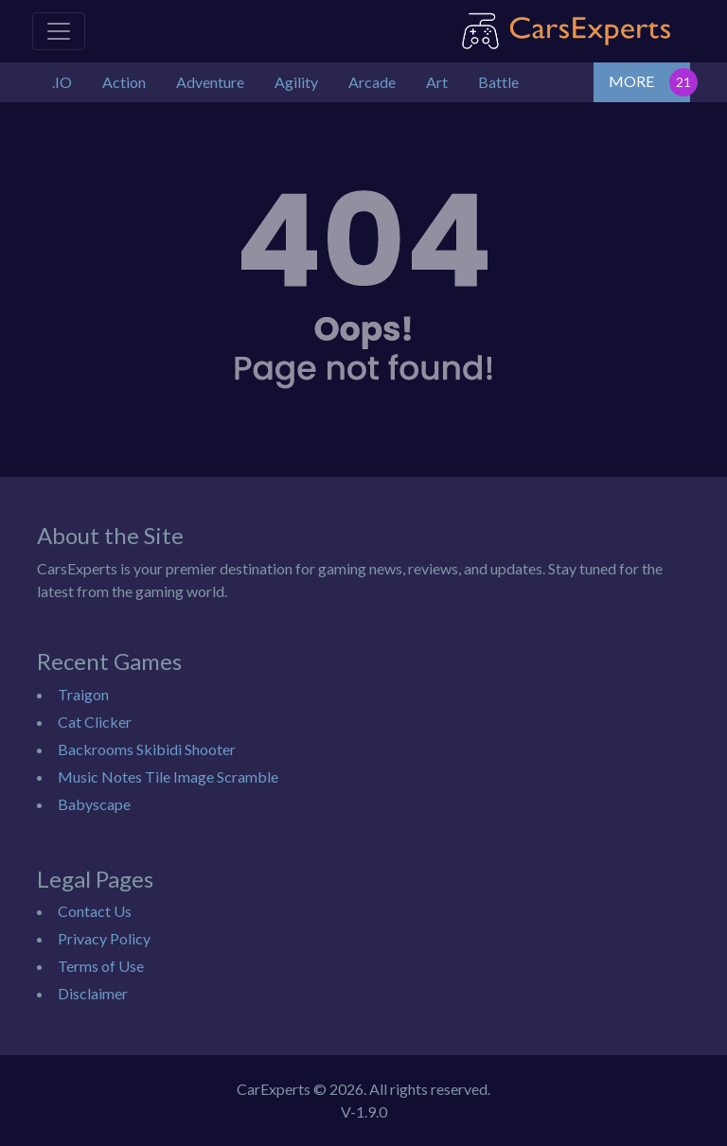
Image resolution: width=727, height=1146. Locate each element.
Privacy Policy (104, 938)
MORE (631, 81)
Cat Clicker (95, 722)
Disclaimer (93, 993)
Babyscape (94, 804)
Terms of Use (101, 966)
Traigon (83, 694)
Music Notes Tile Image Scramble (168, 776)
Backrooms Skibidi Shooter (147, 749)
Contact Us (95, 911)
